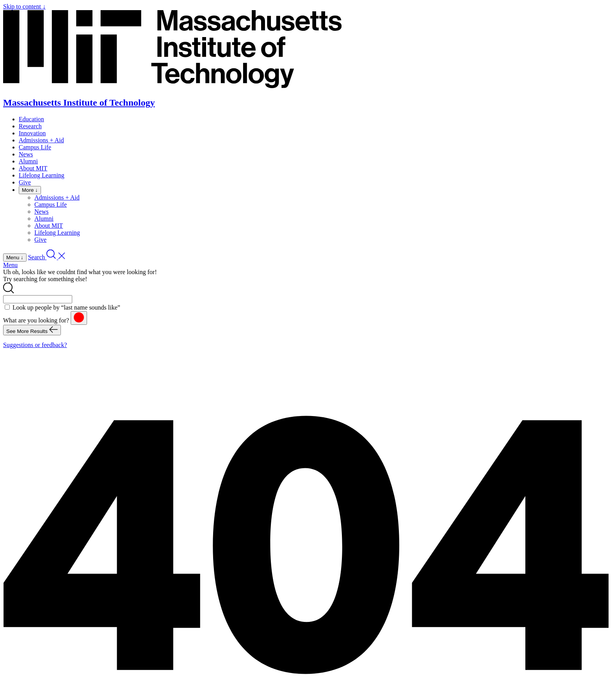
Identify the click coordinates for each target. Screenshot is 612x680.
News (26, 154)
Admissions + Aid (41, 140)
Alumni (28, 161)
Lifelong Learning (41, 175)
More (30, 190)
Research (30, 126)
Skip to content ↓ (24, 6)
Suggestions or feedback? (35, 345)
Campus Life (35, 147)
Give (25, 182)
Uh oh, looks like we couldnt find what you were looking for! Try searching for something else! (80, 275)
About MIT (33, 168)
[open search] (47, 257)
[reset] (79, 318)
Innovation (32, 133)
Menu (10, 265)
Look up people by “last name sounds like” (66, 307)
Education (31, 119)
